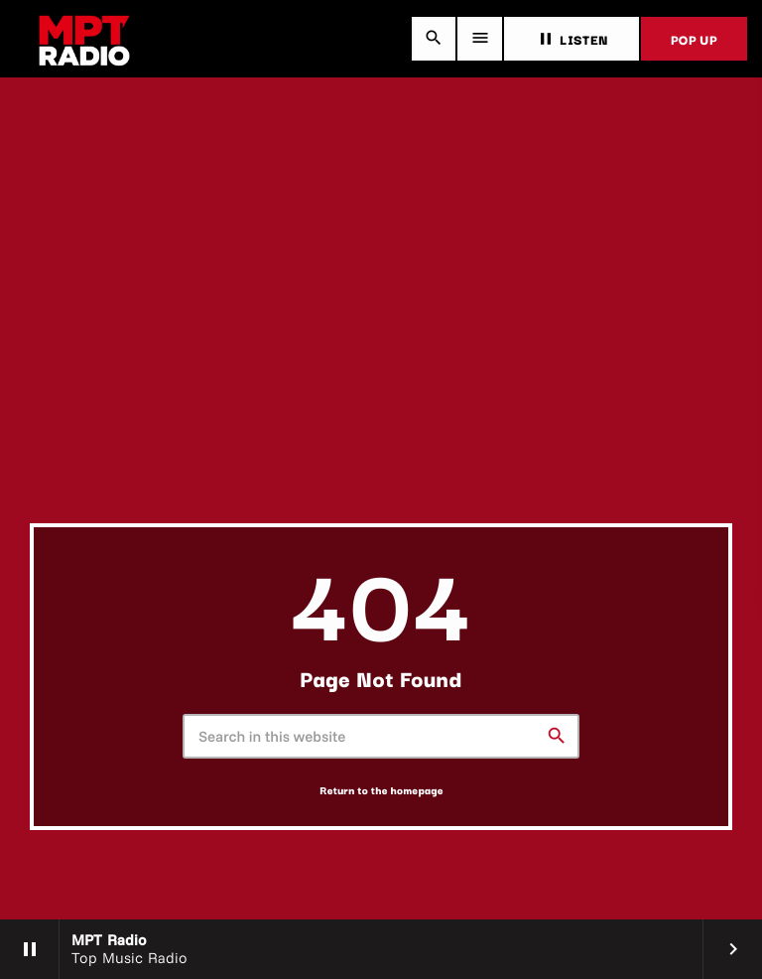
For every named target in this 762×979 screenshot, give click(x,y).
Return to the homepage (381, 789)
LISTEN (571, 39)
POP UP (694, 39)
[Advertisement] (381, 374)
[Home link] (84, 38)
